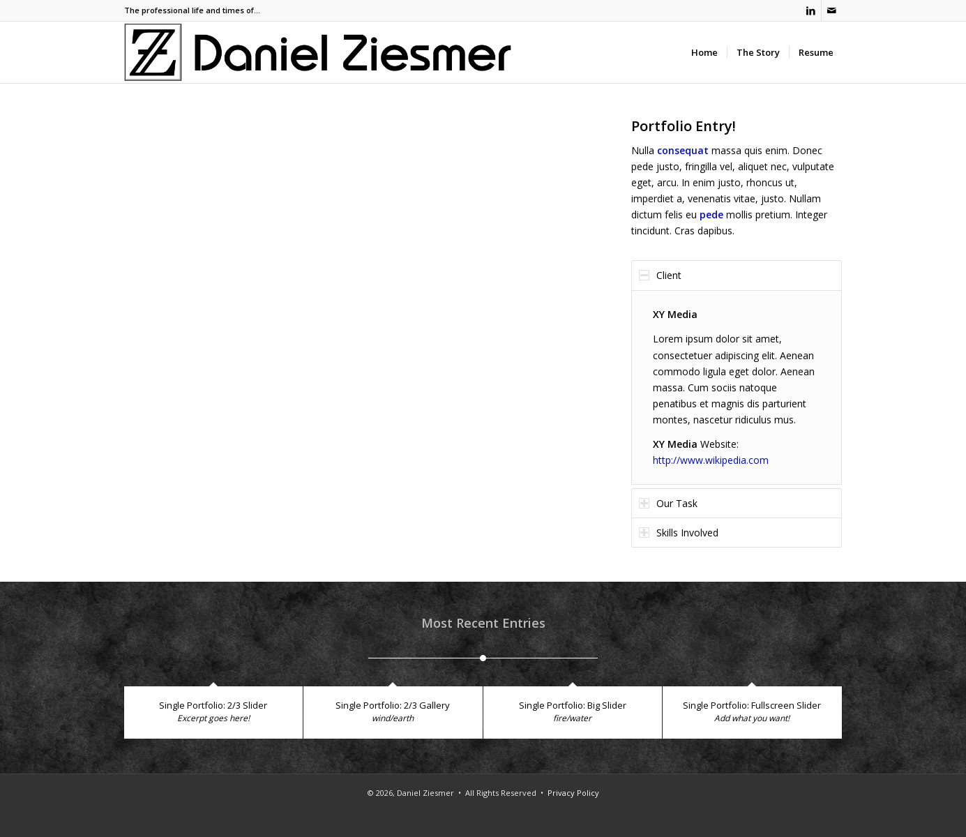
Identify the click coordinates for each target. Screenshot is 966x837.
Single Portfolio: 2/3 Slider (213, 705)
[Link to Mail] (832, 10)
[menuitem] (704, 52)
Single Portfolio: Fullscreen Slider (752, 705)
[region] (736, 387)
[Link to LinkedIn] (811, 10)
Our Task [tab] (668, 503)
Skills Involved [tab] (678, 532)
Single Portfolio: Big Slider (572, 705)
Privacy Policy (573, 792)
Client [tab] (660, 275)
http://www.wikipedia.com (711, 460)
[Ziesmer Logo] (318, 52)
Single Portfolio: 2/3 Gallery (392, 705)
